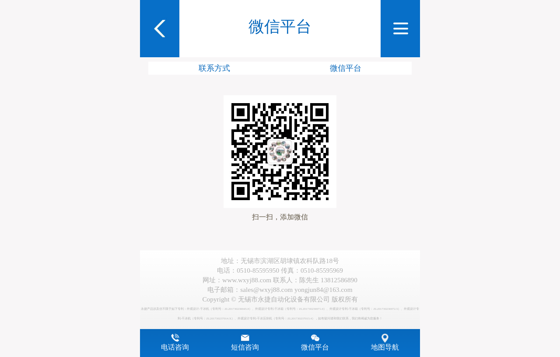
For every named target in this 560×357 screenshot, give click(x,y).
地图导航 (385, 347)
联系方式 (214, 68)
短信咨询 (245, 347)
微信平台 (345, 68)
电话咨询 (175, 347)
